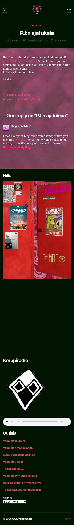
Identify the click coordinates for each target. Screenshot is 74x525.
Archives (7, 497)
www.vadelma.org (22, 518)
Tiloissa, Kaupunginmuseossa (22, 489)
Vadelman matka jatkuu (18, 447)
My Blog (20, 140)
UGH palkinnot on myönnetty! (22, 482)
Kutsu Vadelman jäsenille (19, 454)
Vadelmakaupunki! (15, 440)
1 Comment (61, 40)
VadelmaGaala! (13, 461)
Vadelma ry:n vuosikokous (20, 475)
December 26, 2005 (37, 40)
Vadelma (37, 25)
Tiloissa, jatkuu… (13, 468)
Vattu (17, 40)
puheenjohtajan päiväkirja (20, 61)
